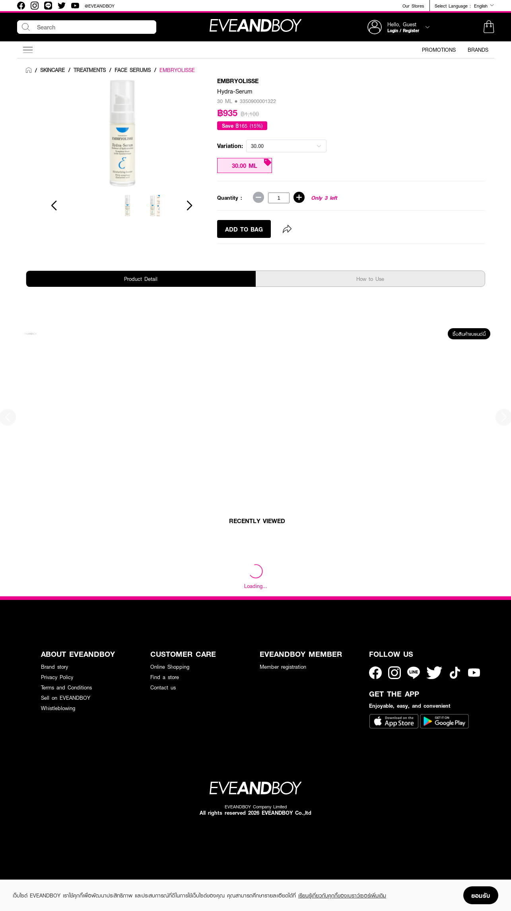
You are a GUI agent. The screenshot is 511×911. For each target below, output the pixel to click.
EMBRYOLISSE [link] (177, 70)
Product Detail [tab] (140, 278)
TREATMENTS (90, 70)
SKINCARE (52, 70)
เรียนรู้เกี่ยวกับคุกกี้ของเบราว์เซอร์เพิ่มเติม (342, 895)
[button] (489, 27)
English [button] (484, 5)
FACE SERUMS (133, 70)
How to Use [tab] (370, 278)
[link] (28, 70)
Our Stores (413, 6)
